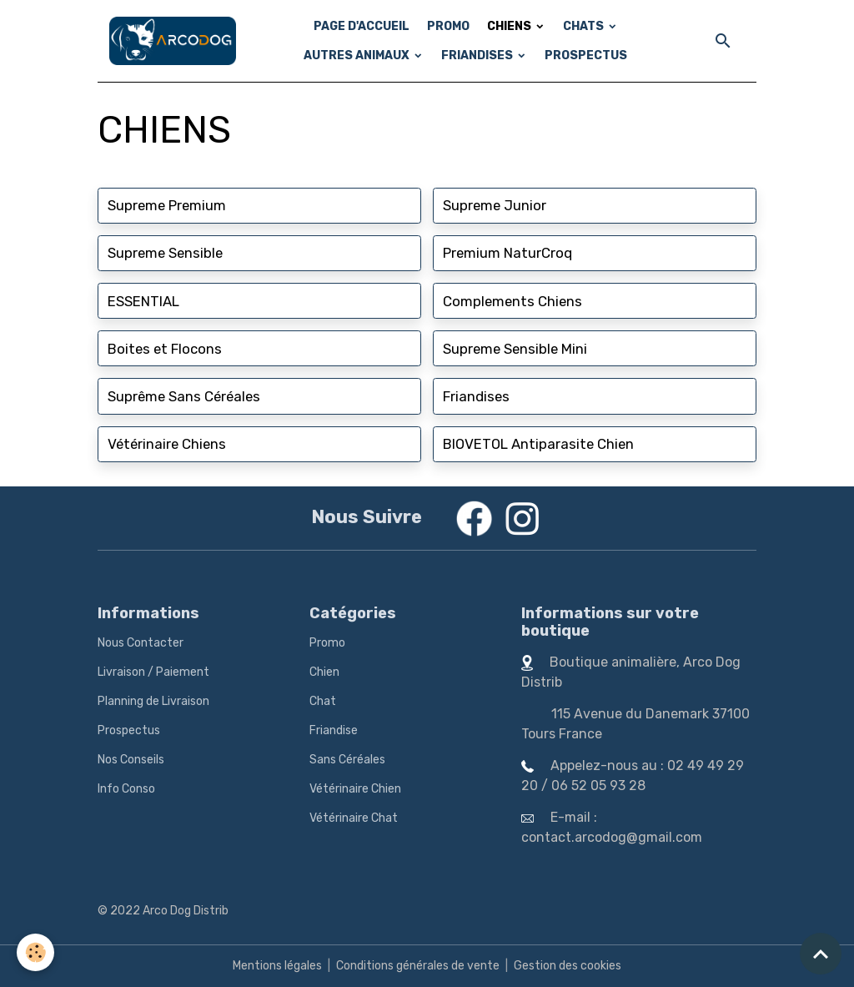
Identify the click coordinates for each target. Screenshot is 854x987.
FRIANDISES (478, 55)
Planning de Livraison (153, 701)
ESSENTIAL (143, 301)
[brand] (172, 40)
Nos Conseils (131, 760)
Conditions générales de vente (418, 966)
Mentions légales (277, 966)
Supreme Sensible (165, 252)
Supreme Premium (167, 205)
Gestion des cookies (567, 966)
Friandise (333, 730)
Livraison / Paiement (153, 672)
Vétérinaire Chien (355, 789)
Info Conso (126, 789)
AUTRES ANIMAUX (358, 55)
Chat (322, 701)
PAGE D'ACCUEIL (361, 26)
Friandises (476, 396)
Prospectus (129, 730)
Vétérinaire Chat (353, 818)
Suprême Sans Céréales (184, 396)
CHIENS (510, 26)
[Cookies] (35, 952)
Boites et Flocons (165, 348)
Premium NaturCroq (507, 252)
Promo (327, 643)
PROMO (448, 26)
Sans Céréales (347, 760)
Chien (324, 672)
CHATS (584, 26)
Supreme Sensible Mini (515, 348)
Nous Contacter (140, 643)
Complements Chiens (512, 301)
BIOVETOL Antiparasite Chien (538, 444)
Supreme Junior (494, 205)
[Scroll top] (820, 953)
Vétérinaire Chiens (167, 444)
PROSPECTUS (586, 55)
